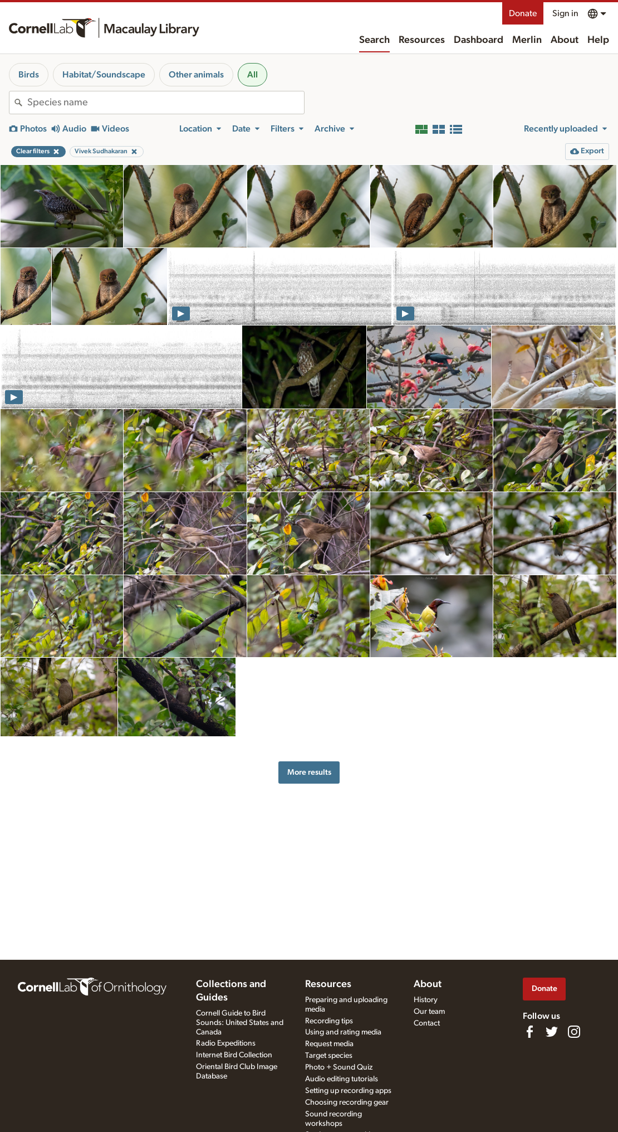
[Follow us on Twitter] (551, 1031)
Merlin (527, 40)
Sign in (565, 13)
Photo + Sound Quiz (338, 1067)
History (426, 1000)
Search (374, 40)
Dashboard (478, 40)
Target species (328, 1056)
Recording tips (329, 1021)
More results (309, 772)
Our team (429, 1012)
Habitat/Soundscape (103, 74)
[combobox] (165, 102)
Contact (427, 1023)
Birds (28, 74)
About (564, 40)
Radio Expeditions (226, 1043)
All (252, 74)
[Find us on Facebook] (529, 1031)
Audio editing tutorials (341, 1079)
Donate (523, 13)
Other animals (196, 74)
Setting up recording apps (348, 1091)
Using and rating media (343, 1032)
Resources (422, 40)
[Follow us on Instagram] (574, 1031)
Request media (329, 1044)
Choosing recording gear (347, 1102)
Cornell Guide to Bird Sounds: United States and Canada (239, 1022)
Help (598, 40)
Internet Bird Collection (234, 1055)
